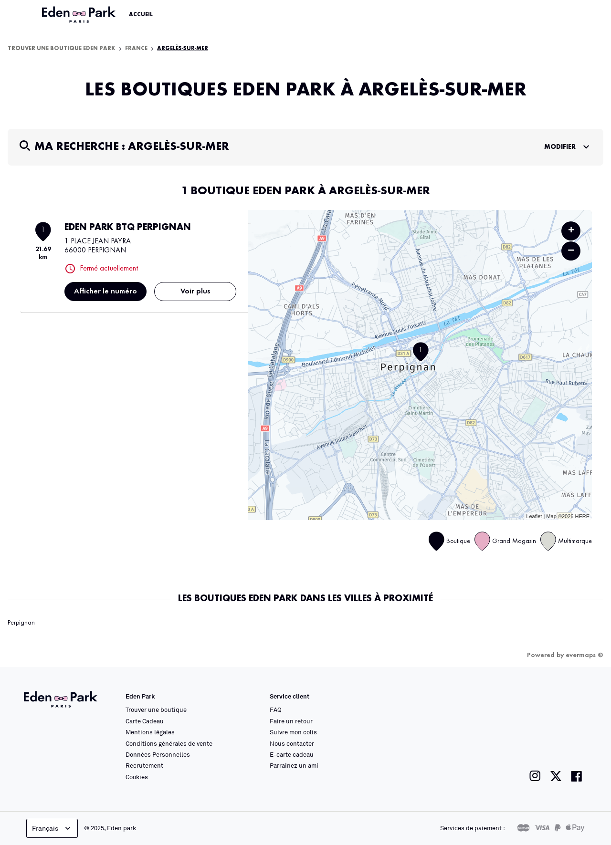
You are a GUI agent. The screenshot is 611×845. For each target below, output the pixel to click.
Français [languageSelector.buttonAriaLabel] (52, 828)
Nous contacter (292, 743)
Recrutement (144, 765)
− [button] (571, 251)
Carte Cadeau (145, 721)
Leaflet (534, 516)
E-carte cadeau (292, 754)
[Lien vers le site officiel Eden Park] (79, 14)
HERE (582, 516)
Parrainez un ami (294, 765)
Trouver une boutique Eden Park (62, 49)
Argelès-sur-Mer (182, 49)
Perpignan (21, 622)
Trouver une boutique (156, 709)
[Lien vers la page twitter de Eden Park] (555, 776)
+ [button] (571, 231)
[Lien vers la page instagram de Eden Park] (535, 776)
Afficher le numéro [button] (105, 291)
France (136, 49)
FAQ (276, 709)
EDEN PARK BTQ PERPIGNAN (127, 227)
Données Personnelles (158, 754)
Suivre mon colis (293, 732)
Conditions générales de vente (169, 743)
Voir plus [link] (195, 291)
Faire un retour (291, 721)
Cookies (137, 777)
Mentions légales (150, 732)
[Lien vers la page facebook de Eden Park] (576, 776)
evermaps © (584, 655)
